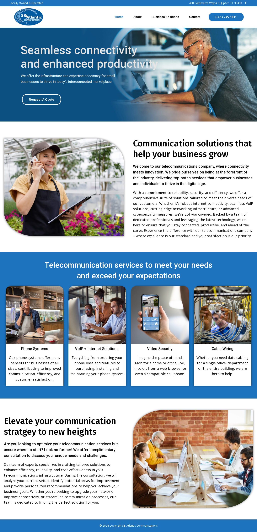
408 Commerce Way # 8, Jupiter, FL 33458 (215, 3)
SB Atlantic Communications (140, 525)
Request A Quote (41, 99)
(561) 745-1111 (226, 17)
